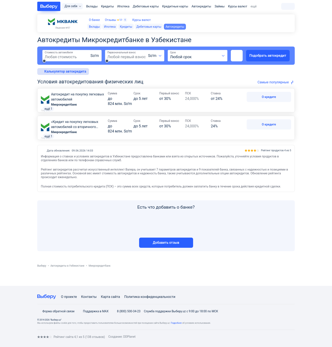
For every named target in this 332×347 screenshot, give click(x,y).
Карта (105, 297)
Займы (219, 6)
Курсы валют (237, 6)
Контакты (89, 297)
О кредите (269, 97)
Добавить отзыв (166, 253)
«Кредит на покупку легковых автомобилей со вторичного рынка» (74, 132)
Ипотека (123, 6)
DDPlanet (129, 336)
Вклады (92, 6)
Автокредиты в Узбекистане (67, 275)
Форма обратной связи (56, 311)
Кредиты (107, 6)
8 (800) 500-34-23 (126, 311)
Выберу (41, 275)
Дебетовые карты (146, 6)
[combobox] (155, 55)
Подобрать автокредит (267, 56)
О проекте (69, 297)
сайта (115, 297)
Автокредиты (201, 6)
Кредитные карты (175, 6)
